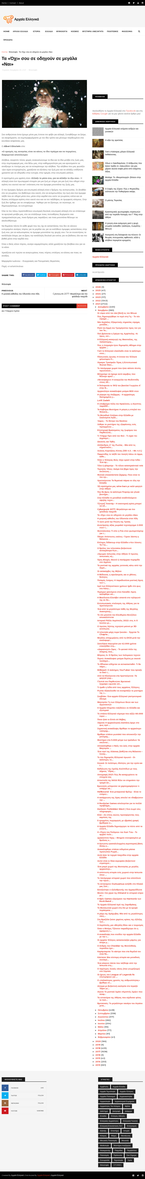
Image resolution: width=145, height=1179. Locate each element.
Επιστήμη (115, 1131)
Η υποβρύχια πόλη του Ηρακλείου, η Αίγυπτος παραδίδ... (119, 404)
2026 (98, 287)
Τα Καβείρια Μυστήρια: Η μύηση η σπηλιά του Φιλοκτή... (119, 410)
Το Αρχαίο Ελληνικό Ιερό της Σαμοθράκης (117, 904)
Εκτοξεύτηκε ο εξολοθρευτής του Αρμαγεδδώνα (119, 889)
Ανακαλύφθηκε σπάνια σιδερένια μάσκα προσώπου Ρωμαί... (116, 850)
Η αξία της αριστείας (114, 140)
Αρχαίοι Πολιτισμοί (107, 1096)
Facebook (131, 111)
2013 (98, 1065)
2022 (98, 300)
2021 (98, 304)
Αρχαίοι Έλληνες (126, 1091)
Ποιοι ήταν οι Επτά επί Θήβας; (111, 719)
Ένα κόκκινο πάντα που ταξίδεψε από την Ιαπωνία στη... (117, 964)
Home (4, 3)
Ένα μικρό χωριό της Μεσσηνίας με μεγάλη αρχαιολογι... (117, 867)
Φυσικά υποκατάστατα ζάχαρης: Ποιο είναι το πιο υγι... (118, 475)
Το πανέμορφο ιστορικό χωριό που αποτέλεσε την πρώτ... (119, 879)
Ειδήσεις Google (100, 113)
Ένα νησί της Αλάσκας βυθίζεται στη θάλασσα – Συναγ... (119, 752)
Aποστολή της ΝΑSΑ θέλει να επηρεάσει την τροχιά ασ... (118, 781)
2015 (98, 1058)
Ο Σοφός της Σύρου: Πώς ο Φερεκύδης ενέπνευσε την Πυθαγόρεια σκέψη (122, 190)
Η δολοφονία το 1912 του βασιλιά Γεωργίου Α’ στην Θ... (119, 386)
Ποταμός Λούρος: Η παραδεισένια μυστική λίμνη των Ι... (120, 581)
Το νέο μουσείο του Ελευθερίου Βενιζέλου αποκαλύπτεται (116, 616)
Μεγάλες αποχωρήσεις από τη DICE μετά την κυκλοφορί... (118, 639)
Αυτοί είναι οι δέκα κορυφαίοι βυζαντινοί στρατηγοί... (116, 862)
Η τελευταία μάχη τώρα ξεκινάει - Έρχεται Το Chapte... (118, 633)
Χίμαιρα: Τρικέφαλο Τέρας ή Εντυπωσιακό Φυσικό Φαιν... (117, 363)
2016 (98, 1055)
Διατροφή (116, 1111)
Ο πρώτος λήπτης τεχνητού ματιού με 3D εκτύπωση (117, 627)
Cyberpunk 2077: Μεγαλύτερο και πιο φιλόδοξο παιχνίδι (116, 510)
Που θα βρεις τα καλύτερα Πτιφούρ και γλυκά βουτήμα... (118, 493)
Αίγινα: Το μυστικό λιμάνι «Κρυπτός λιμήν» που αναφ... (119, 992)
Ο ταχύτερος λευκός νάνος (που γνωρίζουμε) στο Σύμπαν (118, 970)
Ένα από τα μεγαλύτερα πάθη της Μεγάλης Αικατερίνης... (117, 610)
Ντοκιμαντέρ (105, 1150)
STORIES (117, 1165)
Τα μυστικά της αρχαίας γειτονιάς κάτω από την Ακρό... (119, 566)
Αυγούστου (103, 1016)
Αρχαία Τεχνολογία (107, 1091)
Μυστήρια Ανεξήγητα (122, 1145)
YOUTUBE (14, 1111)
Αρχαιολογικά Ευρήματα (124, 1101)
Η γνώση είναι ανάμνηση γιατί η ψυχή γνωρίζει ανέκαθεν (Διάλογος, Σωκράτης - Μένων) (123, 226)
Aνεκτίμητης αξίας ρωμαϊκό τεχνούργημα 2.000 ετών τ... (120, 526)
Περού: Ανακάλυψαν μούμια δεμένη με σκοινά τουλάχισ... (118, 659)
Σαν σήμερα (131, 1155)
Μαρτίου (102, 1033)
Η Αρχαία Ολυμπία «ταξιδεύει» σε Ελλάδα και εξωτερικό (118, 709)
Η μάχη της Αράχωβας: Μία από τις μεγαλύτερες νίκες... (120, 914)
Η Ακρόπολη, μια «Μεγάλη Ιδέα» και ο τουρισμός (120, 925)
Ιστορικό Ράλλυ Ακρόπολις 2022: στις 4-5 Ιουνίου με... (117, 621)
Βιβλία (127, 1106)
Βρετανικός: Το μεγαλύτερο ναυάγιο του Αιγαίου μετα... (119, 1004)
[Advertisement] (117, 70)
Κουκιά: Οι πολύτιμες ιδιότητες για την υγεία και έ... (119, 764)
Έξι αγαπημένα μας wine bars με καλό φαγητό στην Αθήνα (119, 487)
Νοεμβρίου (103, 310)
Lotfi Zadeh (103, 400)
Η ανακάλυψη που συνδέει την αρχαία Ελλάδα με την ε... (119, 935)
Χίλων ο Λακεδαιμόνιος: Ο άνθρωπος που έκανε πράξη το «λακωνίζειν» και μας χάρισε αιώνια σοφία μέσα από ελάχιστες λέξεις (123, 167)
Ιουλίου (101, 1020)
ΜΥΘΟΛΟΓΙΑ (61, 31)
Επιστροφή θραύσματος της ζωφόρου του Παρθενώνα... (117, 431)
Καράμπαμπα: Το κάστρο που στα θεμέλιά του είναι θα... (119, 952)
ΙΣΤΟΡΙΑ (36, 31)
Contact (12, 3)
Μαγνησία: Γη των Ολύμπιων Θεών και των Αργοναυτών (117, 703)
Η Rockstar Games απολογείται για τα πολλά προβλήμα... (119, 804)
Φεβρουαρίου (104, 1037)
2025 (98, 290)
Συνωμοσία (104, 1160)
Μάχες (113, 1135)
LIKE (42, 1087)
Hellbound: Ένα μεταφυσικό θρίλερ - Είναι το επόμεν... (119, 792)
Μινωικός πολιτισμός (108, 1140)
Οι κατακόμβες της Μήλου (109, 571)
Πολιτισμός (104, 1155)
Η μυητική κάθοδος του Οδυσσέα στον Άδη (117, 518)
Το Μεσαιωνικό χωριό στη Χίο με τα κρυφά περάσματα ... (117, 909)
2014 (98, 1061)
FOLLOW (41, 1095)
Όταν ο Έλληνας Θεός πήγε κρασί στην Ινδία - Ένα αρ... (119, 461)
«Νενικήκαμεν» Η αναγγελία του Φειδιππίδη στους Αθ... (118, 380)
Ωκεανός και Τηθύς (106, 441)
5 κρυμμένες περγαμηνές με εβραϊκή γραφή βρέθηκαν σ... (117, 821)
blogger (80, 305)
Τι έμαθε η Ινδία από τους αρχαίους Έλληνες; (118, 687)
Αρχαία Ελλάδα (119, 1086)
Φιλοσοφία (13, 52)
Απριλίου (102, 1030)
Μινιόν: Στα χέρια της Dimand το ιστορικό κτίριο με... (120, 894)
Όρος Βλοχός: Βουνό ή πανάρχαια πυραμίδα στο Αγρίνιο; (118, 560)
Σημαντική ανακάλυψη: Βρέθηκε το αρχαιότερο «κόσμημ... (119, 729)
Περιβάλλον (132, 1150)
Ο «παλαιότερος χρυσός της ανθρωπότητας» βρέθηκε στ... (118, 981)
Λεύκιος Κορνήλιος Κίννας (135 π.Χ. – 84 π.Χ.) (119, 450)
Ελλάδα (103, 1116)
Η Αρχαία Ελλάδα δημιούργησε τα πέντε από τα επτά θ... (119, 827)
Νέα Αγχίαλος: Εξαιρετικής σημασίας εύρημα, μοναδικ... (118, 323)
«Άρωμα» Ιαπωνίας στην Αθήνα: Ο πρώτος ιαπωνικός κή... (117, 555)
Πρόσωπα (118, 1155)
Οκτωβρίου (103, 1010)
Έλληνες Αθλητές (118, 1116)
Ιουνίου (101, 1023)
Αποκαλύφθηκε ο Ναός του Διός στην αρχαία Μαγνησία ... (118, 746)
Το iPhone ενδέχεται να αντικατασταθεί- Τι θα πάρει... (119, 665)
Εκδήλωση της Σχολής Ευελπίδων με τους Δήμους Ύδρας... (117, 770)
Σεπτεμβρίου (104, 1013)
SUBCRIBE (40, 1110)
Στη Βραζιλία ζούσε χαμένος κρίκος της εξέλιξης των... (119, 920)
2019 (98, 1044)
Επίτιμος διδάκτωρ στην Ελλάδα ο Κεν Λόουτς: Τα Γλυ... (119, 543)
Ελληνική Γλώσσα (130, 1121)
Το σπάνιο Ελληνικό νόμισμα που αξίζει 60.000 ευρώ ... (120, 714)
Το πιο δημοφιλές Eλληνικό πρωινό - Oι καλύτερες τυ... (116, 758)
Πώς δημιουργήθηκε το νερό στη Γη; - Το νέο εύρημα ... (118, 317)
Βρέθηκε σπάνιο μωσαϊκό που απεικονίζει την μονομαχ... (119, 735)
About (21, 3)
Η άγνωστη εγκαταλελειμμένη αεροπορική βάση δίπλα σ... (119, 844)
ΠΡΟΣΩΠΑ (8, 40)
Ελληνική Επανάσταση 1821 (111, 1126)
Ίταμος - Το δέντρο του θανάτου (112, 421)
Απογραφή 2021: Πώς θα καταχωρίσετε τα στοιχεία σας (117, 775)
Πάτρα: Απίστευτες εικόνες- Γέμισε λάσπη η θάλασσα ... (118, 537)
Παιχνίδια (118, 1150)
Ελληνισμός (132, 1126)
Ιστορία (126, 1131)
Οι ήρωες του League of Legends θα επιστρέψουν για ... (115, 975)
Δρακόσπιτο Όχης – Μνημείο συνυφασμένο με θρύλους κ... (119, 839)
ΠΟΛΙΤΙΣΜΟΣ (112, 31)
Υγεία (130, 1160)
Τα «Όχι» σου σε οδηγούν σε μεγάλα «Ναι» (117, 515)
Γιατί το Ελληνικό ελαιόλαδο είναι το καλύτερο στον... (119, 352)
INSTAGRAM (15, 1103)
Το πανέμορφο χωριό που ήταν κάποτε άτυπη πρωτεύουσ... (119, 369)
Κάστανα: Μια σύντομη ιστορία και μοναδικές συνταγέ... (118, 958)
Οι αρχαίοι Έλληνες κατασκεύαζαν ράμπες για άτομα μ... (119, 941)
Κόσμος (103, 1135)
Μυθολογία (104, 1145)
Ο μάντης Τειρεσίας (113, 200)
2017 (98, 1051)
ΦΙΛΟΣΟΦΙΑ (127, 31)
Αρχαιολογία (105, 1101)
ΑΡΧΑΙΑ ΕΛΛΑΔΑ (20, 31)
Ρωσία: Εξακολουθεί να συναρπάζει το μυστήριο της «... (120, 691)
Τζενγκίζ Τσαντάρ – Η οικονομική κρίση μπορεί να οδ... (119, 504)
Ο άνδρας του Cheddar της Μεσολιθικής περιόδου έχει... (116, 946)
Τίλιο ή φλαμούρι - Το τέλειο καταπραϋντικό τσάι (120, 465)
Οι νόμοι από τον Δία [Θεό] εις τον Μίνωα (117, 313)
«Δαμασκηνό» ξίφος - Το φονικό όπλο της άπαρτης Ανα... (117, 650)
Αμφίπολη (104, 1086)
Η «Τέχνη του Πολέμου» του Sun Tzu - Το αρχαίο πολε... (117, 833)
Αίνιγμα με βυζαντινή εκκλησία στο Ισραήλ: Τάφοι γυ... (117, 987)
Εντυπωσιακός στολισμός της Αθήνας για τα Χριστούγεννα (118, 604)
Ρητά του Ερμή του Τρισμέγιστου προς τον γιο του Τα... (119, 329)
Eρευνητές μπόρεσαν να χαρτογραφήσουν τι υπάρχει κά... (118, 787)
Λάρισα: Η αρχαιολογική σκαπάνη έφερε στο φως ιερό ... (118, 723)
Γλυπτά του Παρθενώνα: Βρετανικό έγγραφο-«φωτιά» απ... (113, 682)
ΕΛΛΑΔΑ (49, 31)
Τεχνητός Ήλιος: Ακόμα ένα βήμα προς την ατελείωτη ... (117, 470)
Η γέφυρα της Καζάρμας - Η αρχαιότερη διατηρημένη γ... (116, 395)
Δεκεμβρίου (103, 306)
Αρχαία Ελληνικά (100, 256)
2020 (98, 1041)
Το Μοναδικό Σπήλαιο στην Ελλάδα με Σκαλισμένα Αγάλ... (115, 416)
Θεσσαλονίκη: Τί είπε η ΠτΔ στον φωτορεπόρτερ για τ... (120, 532)
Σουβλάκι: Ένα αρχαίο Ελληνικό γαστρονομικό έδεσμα (119, 697)
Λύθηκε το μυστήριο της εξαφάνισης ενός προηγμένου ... (116, 425)
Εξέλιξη (103, 1131)
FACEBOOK (14, 1088)
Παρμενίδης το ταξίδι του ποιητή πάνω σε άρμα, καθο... (120, 455)
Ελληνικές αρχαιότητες (109, 1121)
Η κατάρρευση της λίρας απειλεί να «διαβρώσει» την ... (120, 798)
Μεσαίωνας (125, 1135)
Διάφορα (128, 1111)
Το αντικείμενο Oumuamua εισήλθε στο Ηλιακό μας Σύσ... (120, 885)
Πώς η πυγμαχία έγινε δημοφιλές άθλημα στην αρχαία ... (119, 346)
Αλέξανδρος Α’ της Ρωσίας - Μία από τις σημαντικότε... (116, 446)
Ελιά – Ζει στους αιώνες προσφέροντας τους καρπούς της (118, 815)
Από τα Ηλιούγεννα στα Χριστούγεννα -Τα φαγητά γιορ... (117, 676)
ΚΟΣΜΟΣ (75, 31)
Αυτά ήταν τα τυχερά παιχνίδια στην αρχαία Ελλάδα (117, 856)
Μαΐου (101, 1027)
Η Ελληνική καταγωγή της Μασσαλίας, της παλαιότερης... (117, 340)
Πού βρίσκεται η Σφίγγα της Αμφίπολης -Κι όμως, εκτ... (117, 334)
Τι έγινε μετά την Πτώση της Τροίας (113, 521)
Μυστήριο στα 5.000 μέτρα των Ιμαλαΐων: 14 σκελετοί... (118, 741)
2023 (98, 297)
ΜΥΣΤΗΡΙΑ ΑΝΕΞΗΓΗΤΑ (93, 31)
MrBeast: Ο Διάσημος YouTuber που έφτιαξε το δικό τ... (119, 671)
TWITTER (14, 1095)
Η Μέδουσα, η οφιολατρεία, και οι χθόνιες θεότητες (116, 575)
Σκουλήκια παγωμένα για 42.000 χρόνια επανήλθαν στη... (116, 644)
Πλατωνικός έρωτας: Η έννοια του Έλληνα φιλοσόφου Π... (117, 357)
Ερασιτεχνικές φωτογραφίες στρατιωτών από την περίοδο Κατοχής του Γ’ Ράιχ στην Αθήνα (123, 214)
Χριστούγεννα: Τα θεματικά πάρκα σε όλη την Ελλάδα (118, 481)
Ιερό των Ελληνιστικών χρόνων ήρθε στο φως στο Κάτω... (119, 587)
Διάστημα (104, 1111)
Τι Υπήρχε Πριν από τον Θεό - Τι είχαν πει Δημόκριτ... (117, 437)
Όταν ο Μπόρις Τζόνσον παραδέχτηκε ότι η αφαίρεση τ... (117, 929)
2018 (98, 1048)
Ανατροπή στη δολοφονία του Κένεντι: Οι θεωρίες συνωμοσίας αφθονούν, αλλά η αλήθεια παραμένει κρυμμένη (123, 237)
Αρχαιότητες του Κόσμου (110, 1106)
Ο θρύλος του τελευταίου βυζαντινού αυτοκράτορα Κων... (114, 549)
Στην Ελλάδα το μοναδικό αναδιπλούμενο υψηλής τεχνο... (117, 499)
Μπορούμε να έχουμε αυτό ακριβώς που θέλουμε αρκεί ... (116, 375)
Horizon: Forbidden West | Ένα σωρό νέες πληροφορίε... (119, 810)
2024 (98, 294)
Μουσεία (125, 1140)
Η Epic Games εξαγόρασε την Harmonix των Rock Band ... (119, 900)
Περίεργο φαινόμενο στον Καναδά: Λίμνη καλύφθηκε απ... (116, 592)
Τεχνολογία (118, 1160)
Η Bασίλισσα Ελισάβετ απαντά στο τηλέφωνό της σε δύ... (118, 598)
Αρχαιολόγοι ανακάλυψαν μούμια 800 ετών (118, 391)
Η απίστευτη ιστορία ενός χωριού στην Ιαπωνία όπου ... (119, 873)
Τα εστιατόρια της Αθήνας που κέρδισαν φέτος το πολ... (119, 998)
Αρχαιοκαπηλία (126, 1096)
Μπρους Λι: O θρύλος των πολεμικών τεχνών (118, 655)
